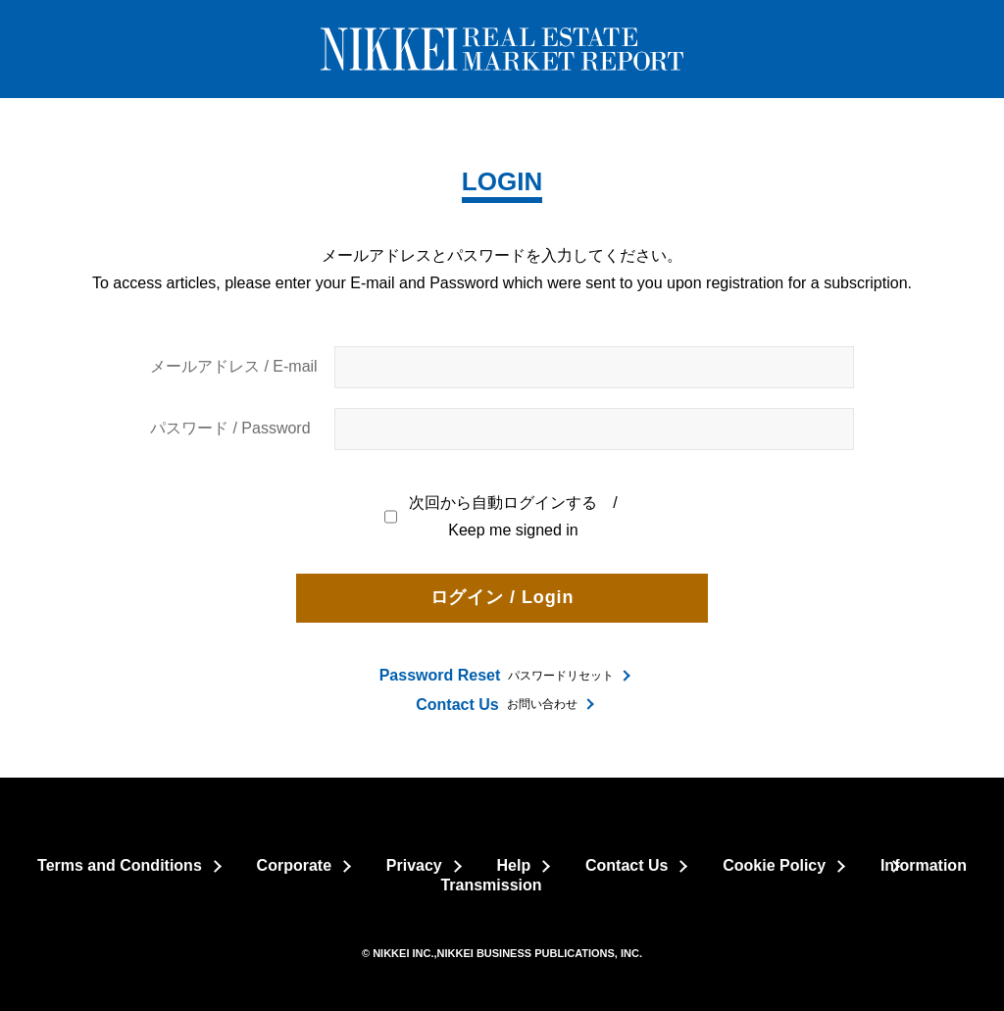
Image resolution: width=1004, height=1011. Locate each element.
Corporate (294, 865)
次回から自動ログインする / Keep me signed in (502, 516)
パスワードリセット (497, 675)
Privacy (414, 865)
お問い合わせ (496, 704)
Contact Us (626, 865)
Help (514, 865)
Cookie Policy (774, 865)
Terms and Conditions (119, 865)
